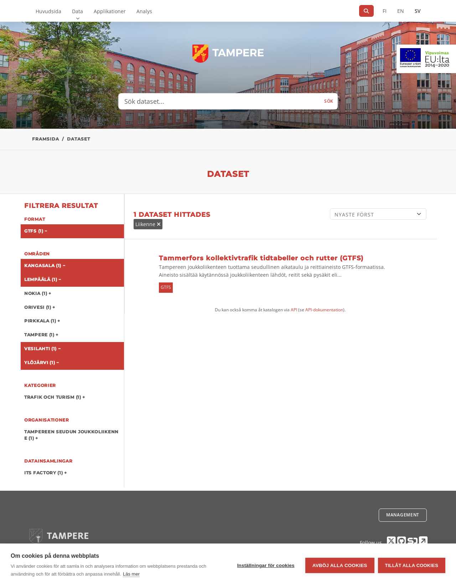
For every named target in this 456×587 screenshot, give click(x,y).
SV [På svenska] (417, 10)
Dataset (78, 139)
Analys (144, 11)
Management (402, 515)
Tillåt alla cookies (411, 565)
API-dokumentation (324, 310)
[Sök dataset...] (219, 101)
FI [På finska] (385, 10)
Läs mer (131, 574)
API (294, 310)
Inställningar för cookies (266, 565)
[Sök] (366, 11)
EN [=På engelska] (400, 10)
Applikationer (110, 11)
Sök (328, 101)
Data (77, 11)
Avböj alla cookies (339, 565)
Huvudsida (48, 11)
